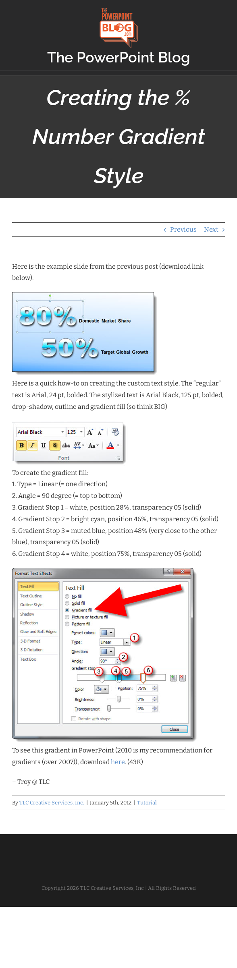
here (118, 762)
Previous (183, 229)
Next (211, 229)
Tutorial (147, 803)
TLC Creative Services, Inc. (51, 803)
